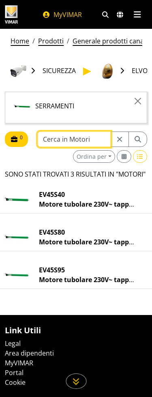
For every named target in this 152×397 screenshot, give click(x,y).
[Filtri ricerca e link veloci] (105, 14)
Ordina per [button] (92, 156)
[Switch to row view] (140, 156)
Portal (14, 372)
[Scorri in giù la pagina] (76, 381)
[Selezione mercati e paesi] (120, 14)
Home (20, 41)
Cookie (15, 382)
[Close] (138, 101)
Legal (13, 343)
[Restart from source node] (119, 139)
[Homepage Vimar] (11, 14)
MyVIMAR (62, 14)
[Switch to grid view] (124, 156)
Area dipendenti (29, 353)
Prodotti (51, 41)
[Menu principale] (137, 14)
